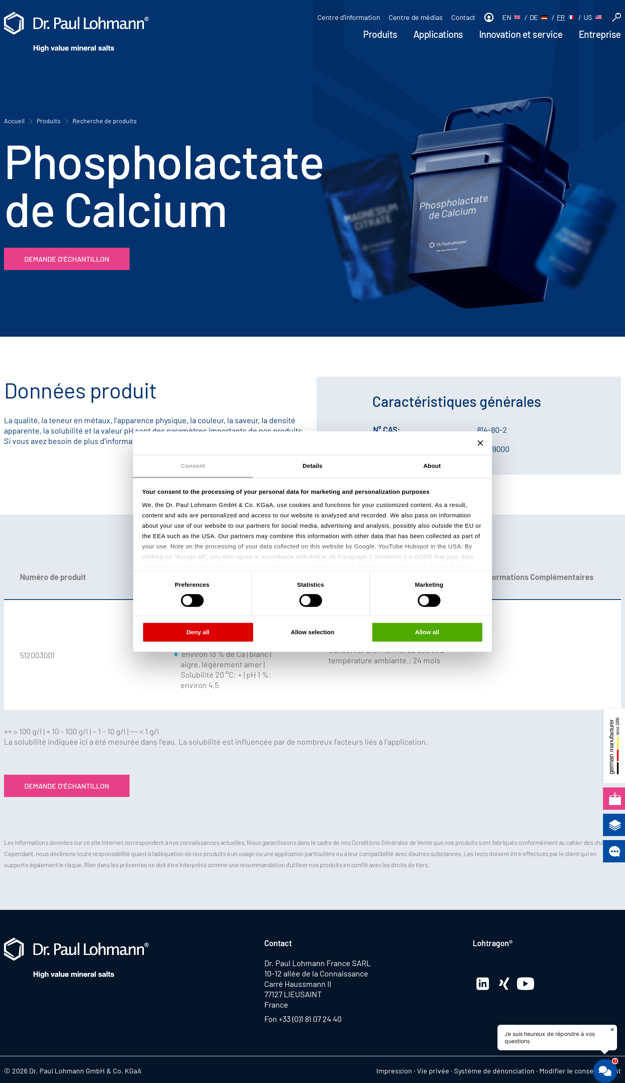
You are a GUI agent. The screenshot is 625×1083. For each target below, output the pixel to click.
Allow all (427, 632)
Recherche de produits (105, 120)
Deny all (198, 632)
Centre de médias (415, 17)
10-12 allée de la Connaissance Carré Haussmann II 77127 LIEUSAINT (316, 984)
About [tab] (432, 465)
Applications (438, 34)
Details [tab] (312, 465)
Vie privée (433, 1070)
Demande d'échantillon (66, 258)
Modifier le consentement (580, 1070)
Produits (380, 34)
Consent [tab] (193, 465)
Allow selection (312, 632)
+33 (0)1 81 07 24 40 (310, 1019)
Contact (463, 17)
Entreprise (600, 34)
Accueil (14, 120)
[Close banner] (480, 443)
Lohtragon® (493, 943)
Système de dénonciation (494, 1070)
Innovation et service (521, 34)
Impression (394, 1070)
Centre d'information (348, 17)
